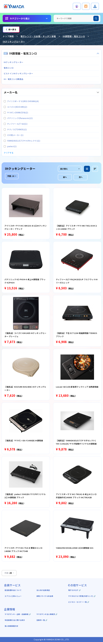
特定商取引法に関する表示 (15, 620)
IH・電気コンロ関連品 (13, 79)
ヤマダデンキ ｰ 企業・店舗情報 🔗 (18, 614)
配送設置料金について (13, 590)
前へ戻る (11, 29)
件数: (11, 176)
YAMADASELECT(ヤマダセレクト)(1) (22, 140)
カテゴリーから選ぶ (20, 18)
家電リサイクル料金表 (44, 596)
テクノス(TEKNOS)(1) (15, 129)
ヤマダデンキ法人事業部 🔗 (47, 614)
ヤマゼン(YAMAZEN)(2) (16, 112)
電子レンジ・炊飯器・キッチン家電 (38, 36)
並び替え (64, 168)
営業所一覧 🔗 (41, 620)
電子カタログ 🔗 (74, 590)
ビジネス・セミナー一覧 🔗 (78, 602)
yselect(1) (10, 146)
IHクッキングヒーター (14, 41)
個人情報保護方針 (11, 626)
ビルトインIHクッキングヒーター (18, 73)
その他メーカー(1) (13, 135)
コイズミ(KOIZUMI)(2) (15, 107)
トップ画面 (8, 36)
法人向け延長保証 (43, 590)
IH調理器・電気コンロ (74, 36)
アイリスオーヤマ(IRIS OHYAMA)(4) (21, 101)
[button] (76, 6)
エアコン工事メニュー (13, 596)
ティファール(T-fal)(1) (15, 123)
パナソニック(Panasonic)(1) (18, 118)
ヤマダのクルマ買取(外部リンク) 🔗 (82, 596)
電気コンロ (9, 67)
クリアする (9, 152)
